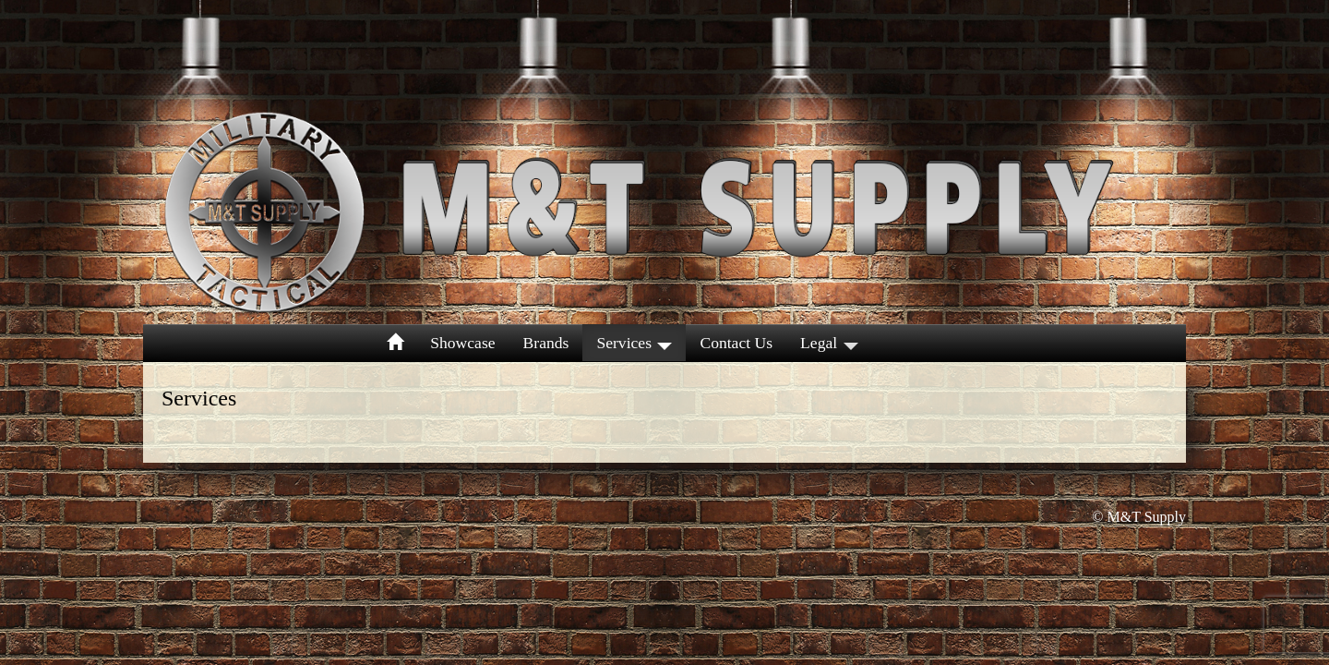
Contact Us (736, 342)
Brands (546, 342)
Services (634, 342)
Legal (828, 342)
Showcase (462, 342)
